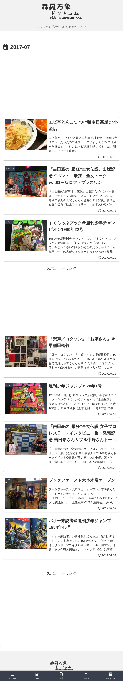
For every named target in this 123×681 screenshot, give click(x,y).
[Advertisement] (61, 83)
